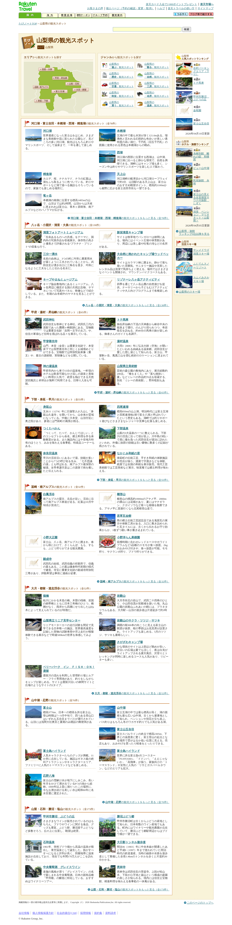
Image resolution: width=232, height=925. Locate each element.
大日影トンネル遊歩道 (131, 842)
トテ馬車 (122, 319)
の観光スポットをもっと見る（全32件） (134, 581)
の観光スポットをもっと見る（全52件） (132, 693)
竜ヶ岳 (47, 195)
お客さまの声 (95, 8)
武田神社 (49, 319)
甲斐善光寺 (50, 341)
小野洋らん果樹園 (128, 537)
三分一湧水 (50, 254)
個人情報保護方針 (43, 913)
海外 (50, 15)
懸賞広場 (66, 15)
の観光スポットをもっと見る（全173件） (130, 889)
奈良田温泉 (50, 453)
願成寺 (47, 559)
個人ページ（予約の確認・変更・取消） (130, 8)
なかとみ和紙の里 (128, 453)
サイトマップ (206, 8)
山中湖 (121, 707)
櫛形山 (121, 494)
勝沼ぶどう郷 (125, 816)
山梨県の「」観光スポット (121, 66)
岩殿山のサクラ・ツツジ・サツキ (138, 620)
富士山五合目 (125, 729)
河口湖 (47, 130)
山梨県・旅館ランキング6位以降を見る (194, 232)
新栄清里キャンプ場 (130, 232)
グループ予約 (100, 15)
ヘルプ (161, 8)
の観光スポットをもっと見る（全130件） (127, 305)
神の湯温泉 (50, 366)
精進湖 (47, 174)
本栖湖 (121, 130)
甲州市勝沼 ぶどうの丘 (59, 816)
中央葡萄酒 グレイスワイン (61, 867)
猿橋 (46, 595)
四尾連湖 (122, 406)
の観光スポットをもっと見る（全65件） (133, 392)
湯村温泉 (122, 341)
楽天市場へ (207, 4)
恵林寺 (121, 867)
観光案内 (117, 15)
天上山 (121, 174)
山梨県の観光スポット (65, 40)
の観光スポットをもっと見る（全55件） (134, 479)
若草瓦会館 (124, 515)
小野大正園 (50, 537)
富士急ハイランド (54, 750)
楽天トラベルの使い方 (181, 8)
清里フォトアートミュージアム (63, 232)
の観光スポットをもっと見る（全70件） (137, 802)
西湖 (120, 152)
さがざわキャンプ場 (130, 642)
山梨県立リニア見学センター (61, 620)
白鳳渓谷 (49, 494)
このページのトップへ (200, 902)
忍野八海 (49, 775)
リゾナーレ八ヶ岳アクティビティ (138, 279)
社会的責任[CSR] (67, 913)
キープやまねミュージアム (60, 279)
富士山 (47, 707)
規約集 (98, 913)
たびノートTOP (28, 23)
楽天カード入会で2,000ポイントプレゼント (171, 4)
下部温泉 (122, 428)
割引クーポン (83, 15)
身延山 (47, 406)
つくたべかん (51, 428)
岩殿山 (121, 595)
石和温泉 (49, 842)
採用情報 (85, 913)
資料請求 (110, 913)
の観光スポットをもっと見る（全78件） (120, 218)
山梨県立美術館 (127, 366)
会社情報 (24, 913)
